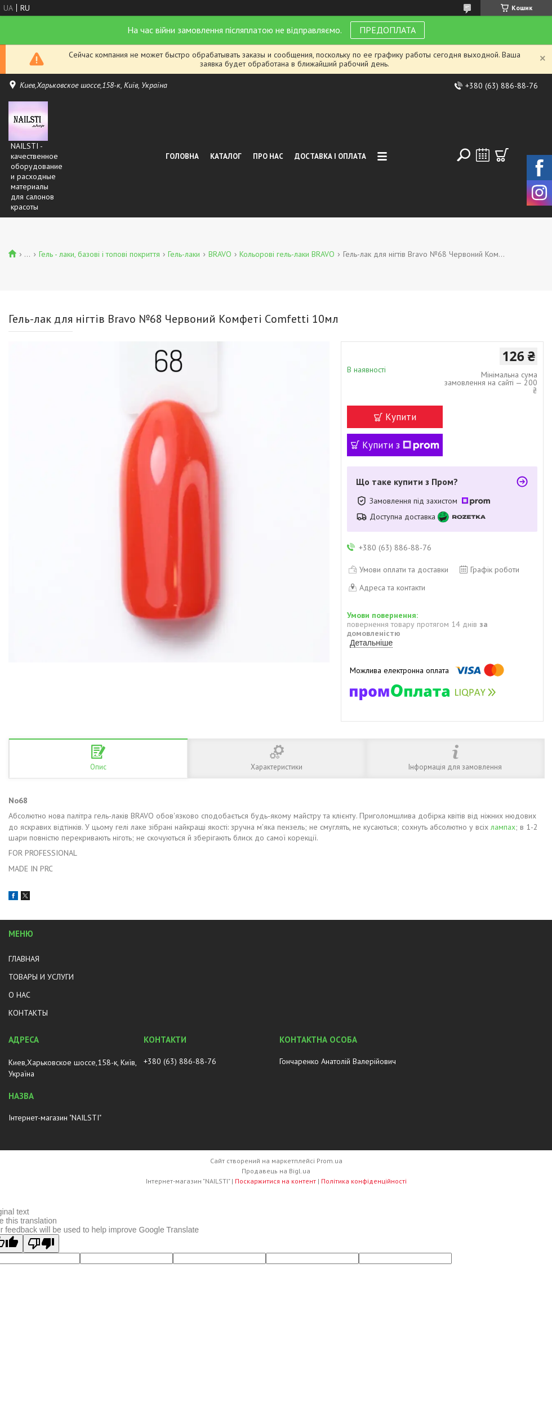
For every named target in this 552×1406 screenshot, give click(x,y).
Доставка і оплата (330, 156)
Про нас (268, 156)
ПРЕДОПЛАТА (387, 29)
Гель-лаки (184, 254)
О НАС (19, 995)
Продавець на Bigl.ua (276, 1171)
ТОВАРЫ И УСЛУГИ (41, 977)
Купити (400, 417)
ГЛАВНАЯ (23, 959)
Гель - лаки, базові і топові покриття (99, 254)
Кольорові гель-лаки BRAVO (287, 254)
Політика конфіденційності (364, 1181)
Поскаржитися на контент (275, 1181)
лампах (503, 827)
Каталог (226, 156)
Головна (182, 156)
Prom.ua (329, 1160)
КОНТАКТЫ (28, 1013)
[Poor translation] (41, 1243)
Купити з (400, 445)
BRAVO (220, 254)
